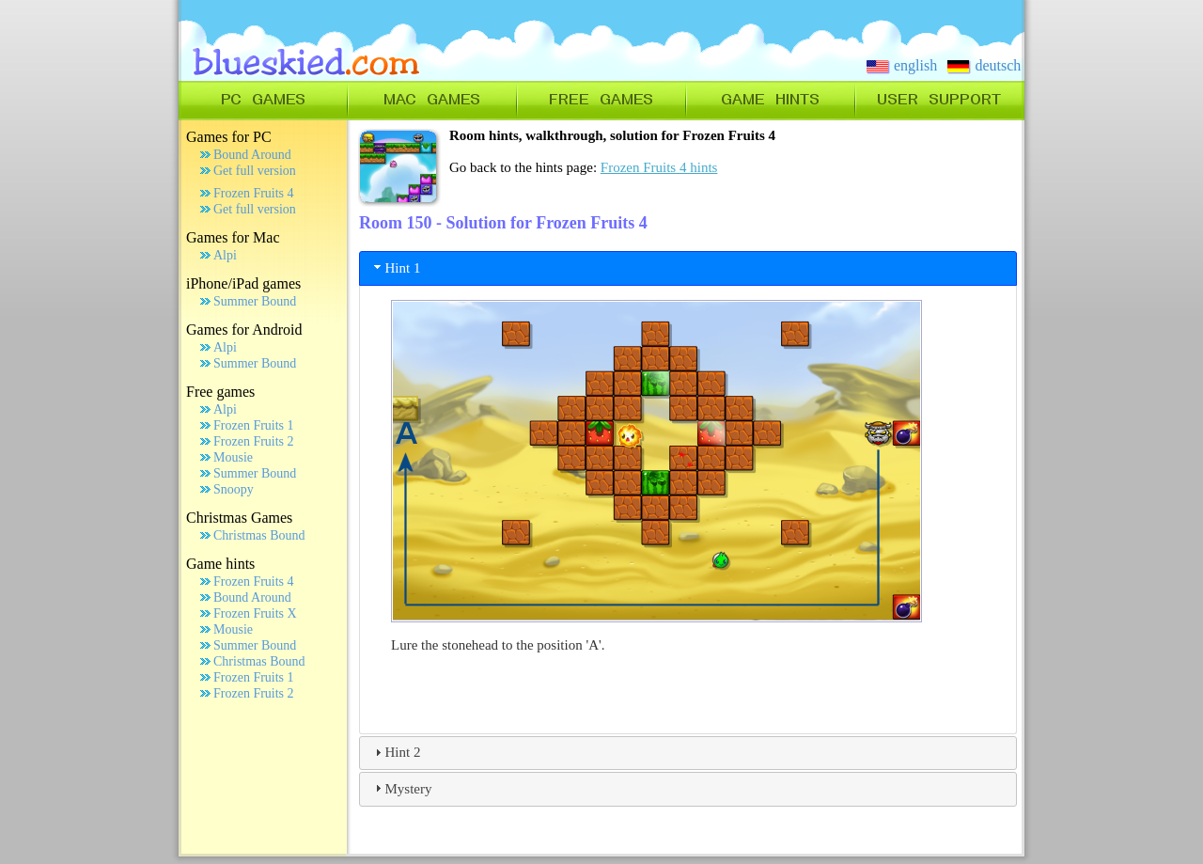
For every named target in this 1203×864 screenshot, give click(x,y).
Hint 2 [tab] (395, 752)
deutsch (984, 65)
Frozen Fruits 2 (253, 441)
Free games (220, 392)
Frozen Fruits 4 (253, 193)
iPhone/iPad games (243, 283)
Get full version (254, 171)
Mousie (233, 457)
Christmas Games (239, 518)
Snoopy (233, 489)
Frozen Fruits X (255, 613)
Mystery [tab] (401, 787)
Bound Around (252, 155)
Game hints (220, 564)
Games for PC (229, 137)
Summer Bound (254, 301)
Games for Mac (233, 237)
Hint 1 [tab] (395, 267)
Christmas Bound (259, 535)
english (902, 65)
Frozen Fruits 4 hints (659, 167)
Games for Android (244, 330)
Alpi (225, 255)
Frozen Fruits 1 (253, 425)
